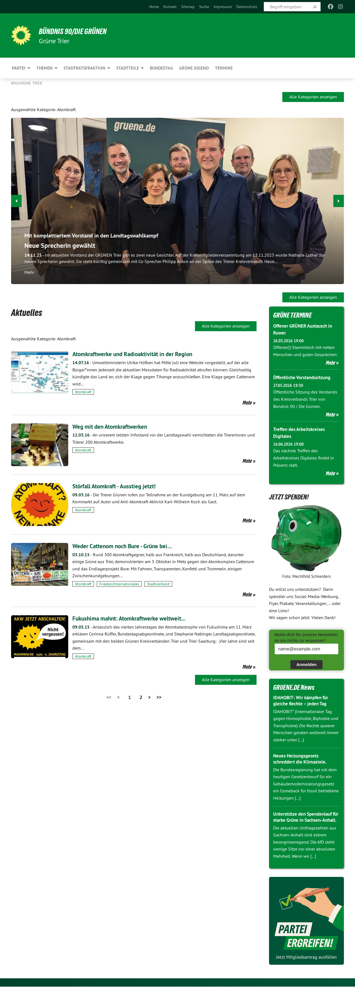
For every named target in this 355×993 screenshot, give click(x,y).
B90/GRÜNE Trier (26, 83)
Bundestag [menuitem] (161, 68)
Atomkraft (83, 391)
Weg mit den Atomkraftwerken (115, 426)
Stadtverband (158, 583)
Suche (204, 6)
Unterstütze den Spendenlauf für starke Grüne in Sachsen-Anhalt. (304, 820)
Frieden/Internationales (119, 583)
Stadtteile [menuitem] (127, 68)
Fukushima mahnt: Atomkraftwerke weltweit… (137, 618)
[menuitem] (154, 6)
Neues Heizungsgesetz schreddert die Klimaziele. (301, 758)
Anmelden (306, 664)
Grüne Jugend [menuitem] (194, 68)
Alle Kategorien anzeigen (313, 96)
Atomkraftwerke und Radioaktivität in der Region (141, 353)
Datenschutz (246, 6)
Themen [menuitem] (44, 68)
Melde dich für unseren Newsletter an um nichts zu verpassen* (306, 637)
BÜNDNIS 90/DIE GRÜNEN (79, 31)
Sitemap (188, 6)
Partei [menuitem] (19, 68)
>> (158, 697)
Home (154, 6)
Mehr (247, 403)
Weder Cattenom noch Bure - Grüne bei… (129, 546)
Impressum (223, 6)
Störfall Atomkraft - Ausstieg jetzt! (120, 486)
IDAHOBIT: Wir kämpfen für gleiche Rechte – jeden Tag (302, 700)
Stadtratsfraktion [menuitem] (84, 68)
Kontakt (170, 6)
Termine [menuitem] (224, 68)
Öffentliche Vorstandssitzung (304, 377)
